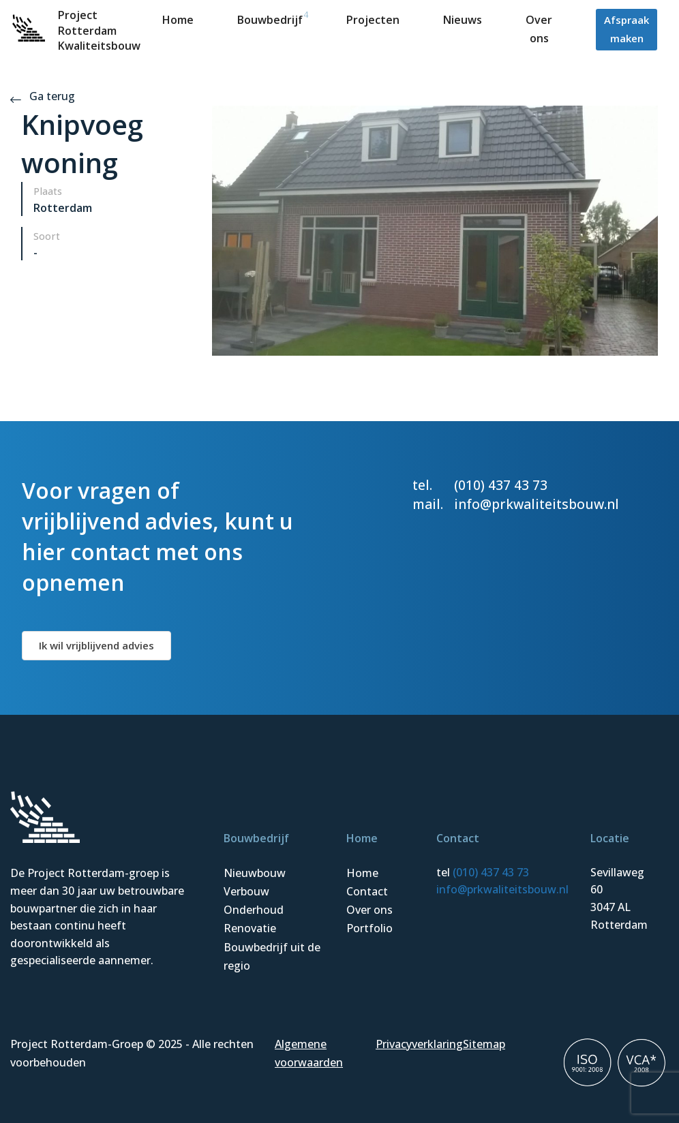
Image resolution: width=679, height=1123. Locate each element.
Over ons (369, 909)
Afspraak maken (626, 29)
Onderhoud (254, 909)
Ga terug (42, 96)
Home (178, 19)
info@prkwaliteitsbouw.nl (536, 504)
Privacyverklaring (419, 1043)
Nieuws (462, 19)
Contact (367, 891)
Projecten (372, 19)
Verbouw (246, 891)
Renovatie (250, 928)
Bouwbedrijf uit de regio (272, 956)
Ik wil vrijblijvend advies (96, 645)
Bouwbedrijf (270, 19)
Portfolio (369, 928)
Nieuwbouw (255, 872)
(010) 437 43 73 (500, 485)
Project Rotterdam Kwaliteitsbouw (99, 30)
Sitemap (484, 1043)
